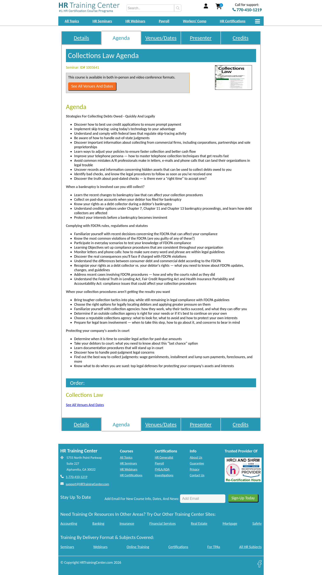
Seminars (67, 547)
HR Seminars (102, 21)
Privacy (194, 469)
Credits (240, 37)
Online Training (138, 547)
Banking (98, 523)
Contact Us (197, 475)
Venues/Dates (160, 37)
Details (81, 37)
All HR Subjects (250, 547)
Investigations (164, 475)
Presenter (201, 37)
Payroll (164, 21)
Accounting (68, 523)
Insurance (127, 523)
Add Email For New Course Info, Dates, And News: (142, 498)
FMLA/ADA (162, 469)
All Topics (72, 21)
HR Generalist (164, 457)
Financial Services (162, 523)
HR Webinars (135, 21)
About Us (196, 457)
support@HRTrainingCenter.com (87, 484)
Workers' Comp (194, 21)
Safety (257, 523)
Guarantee (197, 463)
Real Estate (199, 523)
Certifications (178, 547)
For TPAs (213, 547)
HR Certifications (232, 21)
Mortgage (230, 523)
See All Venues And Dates (92, 86)
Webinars (100, 547)
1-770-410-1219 (76, 477)
